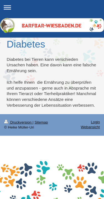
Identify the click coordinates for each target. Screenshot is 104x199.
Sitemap (41, 122)
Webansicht (90, 127)
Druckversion (18, 122)
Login (95, 122)
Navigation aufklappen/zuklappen (52, 7)
